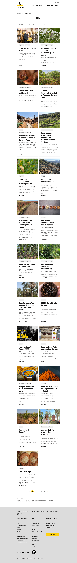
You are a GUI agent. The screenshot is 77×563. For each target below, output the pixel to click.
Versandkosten (48, 500)
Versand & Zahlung (21, 525)
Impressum (34, 542)
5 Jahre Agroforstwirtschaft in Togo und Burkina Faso (49, 96)
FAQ (18, 523)
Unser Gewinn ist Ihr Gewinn (27, 51)
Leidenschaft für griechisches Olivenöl (47, 434)
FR (58, 2)
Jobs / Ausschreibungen (22, 538)
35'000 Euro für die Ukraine (49, 306)
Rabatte (19, 527)
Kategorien (24, 26)
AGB (33, 544)
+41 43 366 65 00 (53, 511)
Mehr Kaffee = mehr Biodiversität (27, 267)
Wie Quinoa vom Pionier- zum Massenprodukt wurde (25, 225)
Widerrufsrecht (35, 540)
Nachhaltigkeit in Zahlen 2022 (26, 350)
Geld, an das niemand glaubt (47, 182)
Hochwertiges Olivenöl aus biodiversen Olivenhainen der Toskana (48, 139)
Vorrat (33, 527)
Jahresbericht (49, 527)
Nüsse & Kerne (35, 525)
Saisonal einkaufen (50, 523)
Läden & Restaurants (22, 542)
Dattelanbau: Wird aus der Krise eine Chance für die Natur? (26, 308)
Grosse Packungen (50, 525)
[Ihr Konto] (20, 9)
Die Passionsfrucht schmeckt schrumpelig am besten (49, 53)
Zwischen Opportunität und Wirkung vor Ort (26, 183)
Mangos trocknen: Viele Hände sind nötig (26, 390)
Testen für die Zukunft (24, 433)
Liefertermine (20, 521)
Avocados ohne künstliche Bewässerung (47, 268)
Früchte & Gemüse (36, 521)
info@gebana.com (23, 514)
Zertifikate (34, 546)
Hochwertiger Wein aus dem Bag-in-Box (49, 350)
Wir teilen (48, 521)
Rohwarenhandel (21, 540)
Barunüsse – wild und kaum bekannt (26, 94)
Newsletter (53, 535)
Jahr (38, 26)
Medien (18, 531)
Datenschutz (34, 538)
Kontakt (19, 529)
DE (55, 2)
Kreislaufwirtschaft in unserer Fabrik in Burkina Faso (27, 139)
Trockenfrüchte (35, 523)
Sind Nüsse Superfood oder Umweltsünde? (47, 224)
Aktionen (34, 529)
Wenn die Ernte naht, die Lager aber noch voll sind (49, 390)
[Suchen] (18, 9)
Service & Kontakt (22, 518)
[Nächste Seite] (47, 493)
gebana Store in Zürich (37, 531)
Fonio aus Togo (25, 473)
